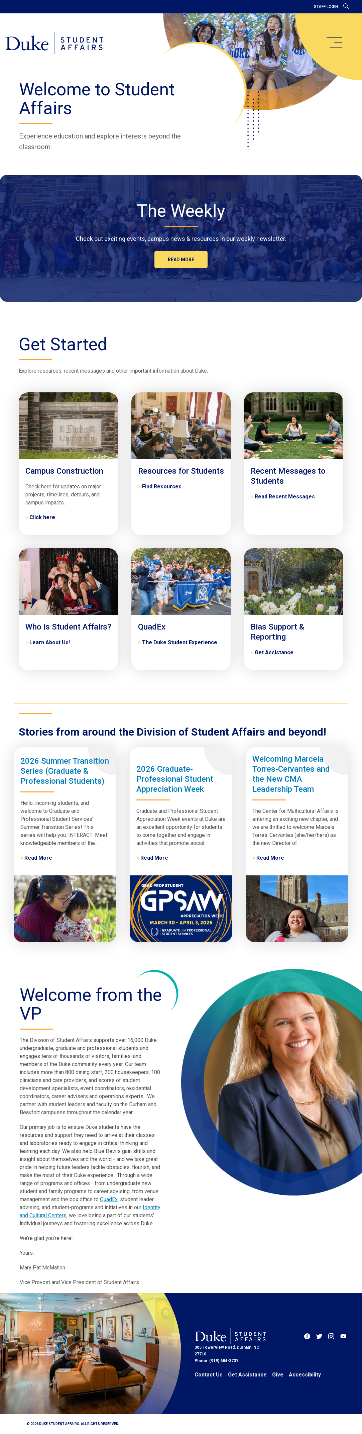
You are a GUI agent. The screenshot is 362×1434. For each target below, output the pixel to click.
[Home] (54, 43)
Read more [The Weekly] (181, 259)
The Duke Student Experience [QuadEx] (179, 642)
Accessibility (305, 1374)
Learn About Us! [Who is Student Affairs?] (49, 642)
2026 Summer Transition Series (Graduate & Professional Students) (64, 771)
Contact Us (209, 1374)
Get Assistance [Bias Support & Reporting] (274, 652)
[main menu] (334, 42)
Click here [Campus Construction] (42, 517)
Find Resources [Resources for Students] (162, 486)
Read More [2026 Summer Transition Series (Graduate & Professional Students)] (38, 858)
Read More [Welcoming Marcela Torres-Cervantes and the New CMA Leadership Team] (270, 858)
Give (277, 1374)
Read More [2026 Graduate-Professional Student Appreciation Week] (154, 858)
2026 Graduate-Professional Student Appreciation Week (174, 779)
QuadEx (109, 1199)
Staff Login (326, 6)
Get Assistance (247, 1374)
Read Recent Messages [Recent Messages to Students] (285, 496)
